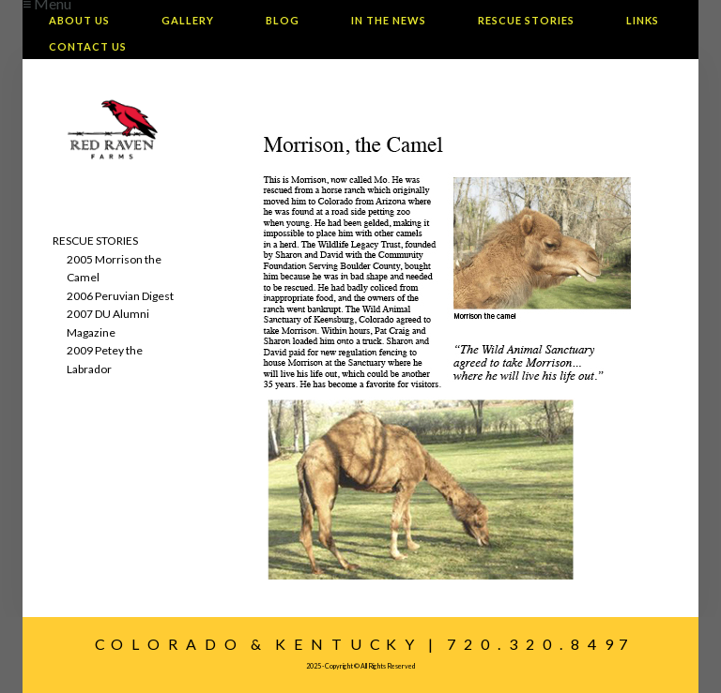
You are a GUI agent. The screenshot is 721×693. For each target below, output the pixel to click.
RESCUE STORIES (95, 241)
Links (642, 20)
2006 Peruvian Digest (120, 296)
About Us (79, 20)
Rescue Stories (526, 20)
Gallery (187, 20)
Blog (282, 20)
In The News (388, 20)
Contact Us (88, 46)
